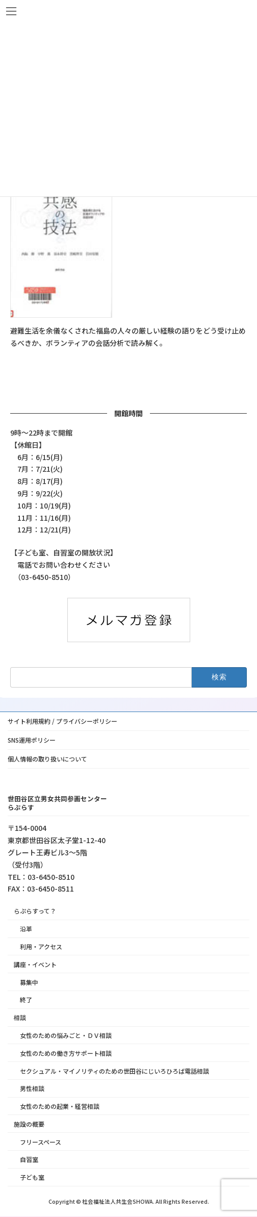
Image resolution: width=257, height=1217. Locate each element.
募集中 (29, 982)
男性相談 (32, 1088)
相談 (20, 1017)
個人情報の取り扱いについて (47, 758)
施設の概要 (29, 1124)
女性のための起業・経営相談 (59, 1106)
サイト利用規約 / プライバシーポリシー (62, 721)
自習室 (29, 1159)
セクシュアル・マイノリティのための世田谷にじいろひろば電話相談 (114, 1071)
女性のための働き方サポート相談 (66, 1053)
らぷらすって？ (35, 911)
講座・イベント (35, 964)
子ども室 (32, 1177)
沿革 (26, 929)
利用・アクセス (41, 946)
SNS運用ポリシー (32, 740)
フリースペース (40, 1141)
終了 (26, 1000)
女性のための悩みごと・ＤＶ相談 (66, 1035)
